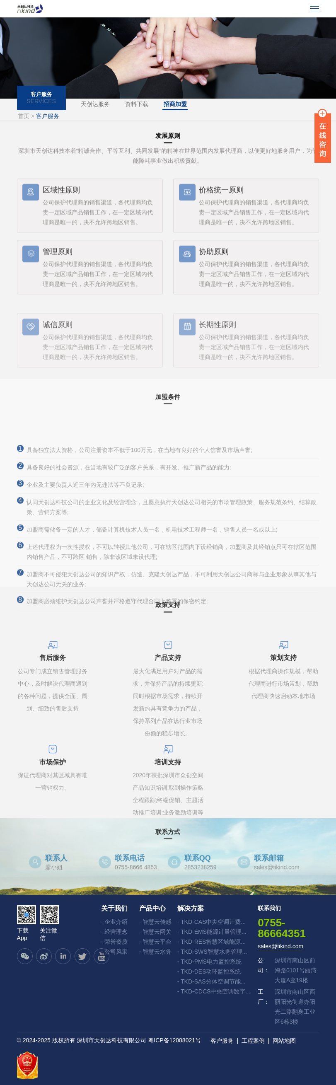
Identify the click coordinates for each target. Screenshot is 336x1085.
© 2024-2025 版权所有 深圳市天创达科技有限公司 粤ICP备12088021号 (109, 1040)
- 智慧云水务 (155, 951)
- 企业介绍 (114, 921)
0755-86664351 (282, 927)
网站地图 (284, 1040)
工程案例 (253, 1040)
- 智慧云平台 (155, 941)
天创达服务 (95, 104)
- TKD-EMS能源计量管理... (212, 931)
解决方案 (190, 908)
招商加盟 (176, 104)
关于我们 (114, 908)
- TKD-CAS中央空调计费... (211, 921)
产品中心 (152, 908)
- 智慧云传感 (155, 921)
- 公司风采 (114, 951)
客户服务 (222, 1040)
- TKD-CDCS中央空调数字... (213, 991)
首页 (23, 115)
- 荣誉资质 (114, 941)
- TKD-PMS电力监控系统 (209, 961)
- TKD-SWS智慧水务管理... (212, 951)
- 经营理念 (114, 931)
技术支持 (83, 1047)
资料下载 (137, 104)
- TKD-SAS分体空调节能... (211, 981)
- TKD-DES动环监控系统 (209, 971)
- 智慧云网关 (155, 931)
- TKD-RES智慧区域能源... (211, 941)
